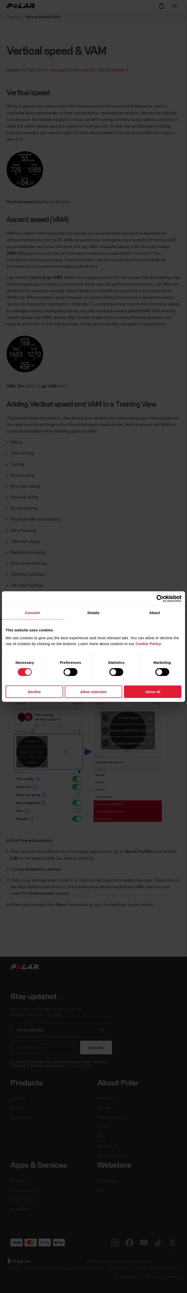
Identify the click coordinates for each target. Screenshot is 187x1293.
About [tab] (154, 613)
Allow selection (93, 691)
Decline (34, 691)
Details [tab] (93, 613)
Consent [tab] (32, 613)
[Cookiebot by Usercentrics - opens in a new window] (160, 598)
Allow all (152, 691)
